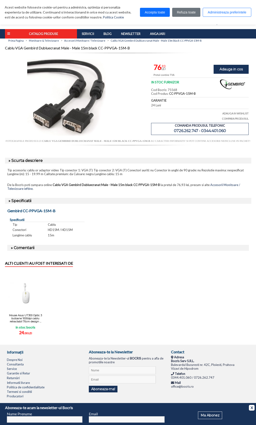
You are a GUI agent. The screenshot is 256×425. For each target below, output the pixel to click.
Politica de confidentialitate (26, 387)
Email (93, 414)
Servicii (88, 34)
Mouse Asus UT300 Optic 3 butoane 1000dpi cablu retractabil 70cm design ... (25, 318)
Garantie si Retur (18, 373)
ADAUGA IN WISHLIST (235, 113)
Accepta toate (155, 12)
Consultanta (15, 364)
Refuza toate (186, 12)
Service (12, 369)
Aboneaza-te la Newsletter (111, 352)
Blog (107, 34)
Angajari (157, 34)
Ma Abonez (210, 415)
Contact (177, 352)
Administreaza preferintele (227, 12)
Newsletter (130, 34)
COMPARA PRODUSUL (235, 118)
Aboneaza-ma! (103, 389)
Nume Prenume (19, 414)
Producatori (15, 396)
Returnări (13, 378)
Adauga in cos (231, 69)
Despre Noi (14, 360)
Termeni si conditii (19, 392)
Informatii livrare (18, 383)
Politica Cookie (113, 17)
